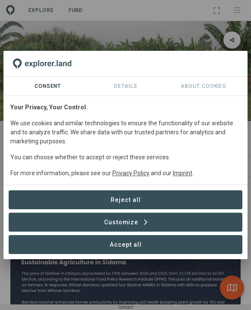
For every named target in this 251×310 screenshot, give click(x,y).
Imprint (182, 173)
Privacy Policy (130, 173)
